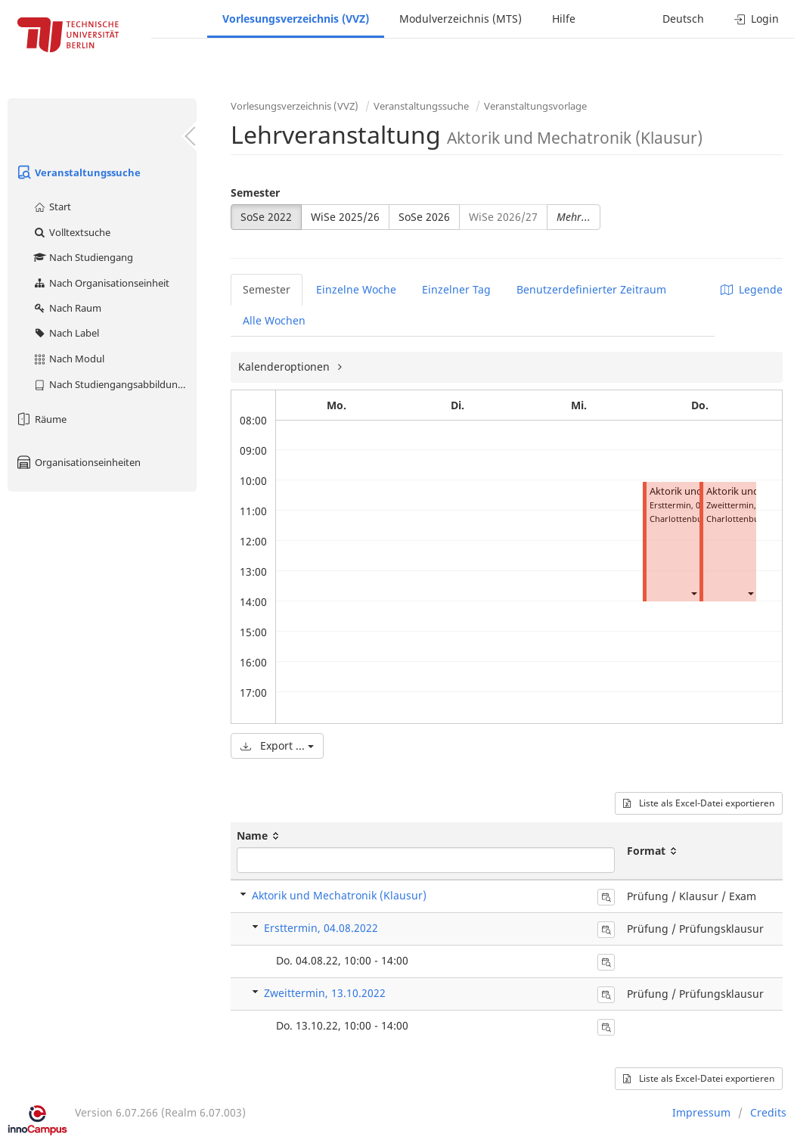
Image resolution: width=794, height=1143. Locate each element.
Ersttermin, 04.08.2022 (321, 928)
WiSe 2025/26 (345, 217)
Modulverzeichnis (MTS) (460, 18)
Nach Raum (67, 308)
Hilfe (563, 18)
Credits (768, 1112)
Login (756, 18)
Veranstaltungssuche (78, 172)
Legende (752, 289)
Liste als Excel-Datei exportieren (698, 803)
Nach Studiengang (83, 257)
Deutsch (683, 18)
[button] (693, 592)
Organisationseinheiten (78, 462)
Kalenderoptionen (285, 366)
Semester (255, 192)
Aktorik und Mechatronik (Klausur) (339, 895)
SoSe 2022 (266, 217)
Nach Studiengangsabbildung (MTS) (115, 384)
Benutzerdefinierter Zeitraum (591, 289)
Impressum (701, 1112)
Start (52, 206)
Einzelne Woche (356, 289)
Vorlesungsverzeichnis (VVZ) (295, 18)
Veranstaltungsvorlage (535, 106)
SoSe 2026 (424, 217)
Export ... (277, 745)
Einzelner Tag (456, 289)
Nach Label (66, 333)
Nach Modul (68, 358)
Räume (41, 419)
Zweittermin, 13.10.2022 (325, 993)
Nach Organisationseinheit (101, 283)
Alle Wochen (274, 320)
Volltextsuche (71, 232)
